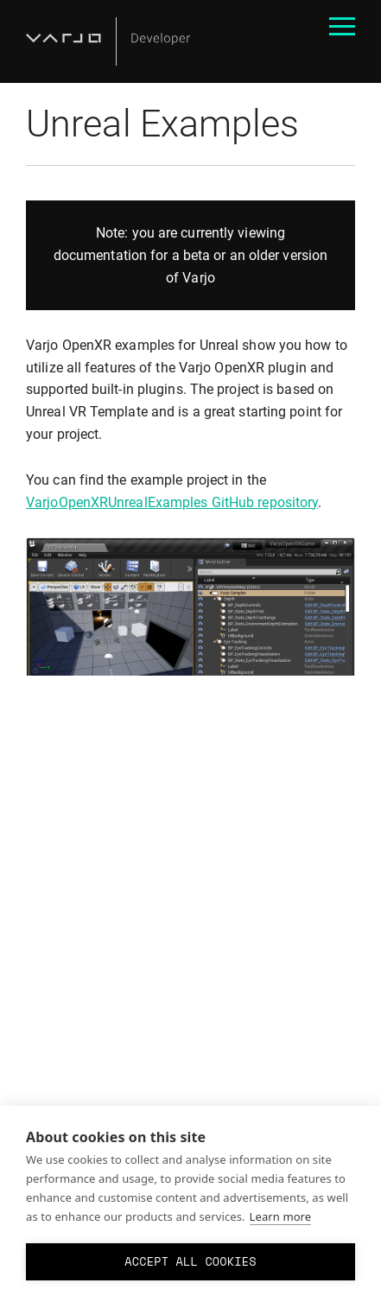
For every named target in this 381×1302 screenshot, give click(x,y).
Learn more (281, 1216)
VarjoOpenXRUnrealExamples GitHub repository (172, 502)
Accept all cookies (190, 1261)
